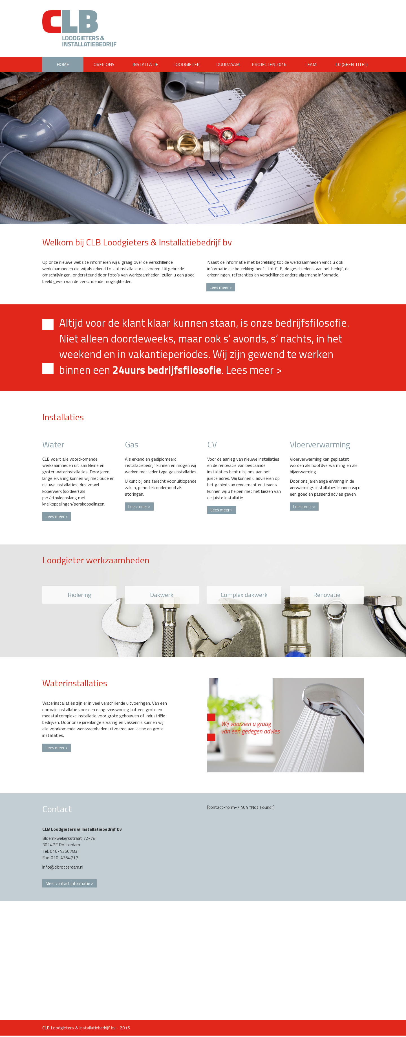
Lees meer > (254, 370)
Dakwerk (161, 595)
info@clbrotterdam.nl (62, 867)
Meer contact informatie (69, 884)
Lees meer (220, 287)
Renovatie (326, 595)
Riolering (79, 595)
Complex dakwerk (244, 595)
